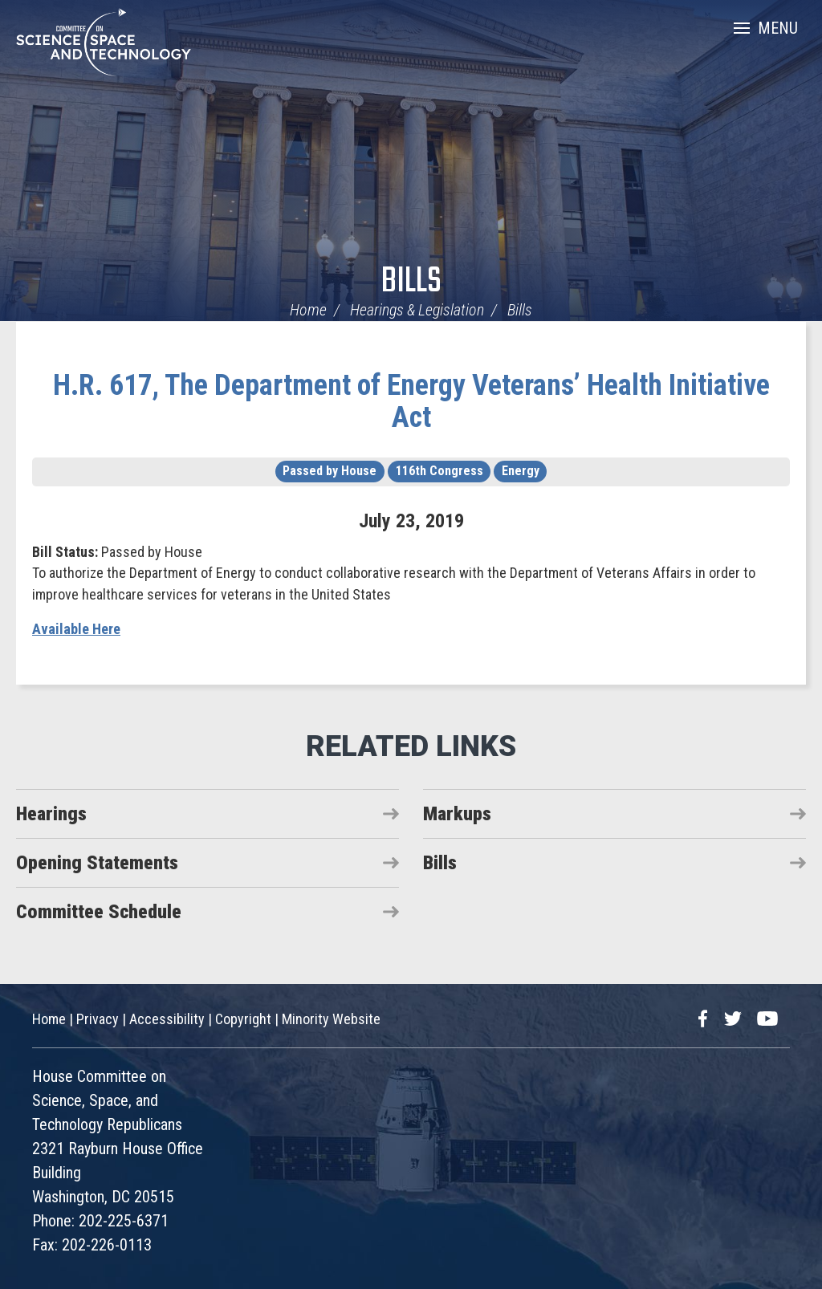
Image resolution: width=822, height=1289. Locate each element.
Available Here (76, 628)
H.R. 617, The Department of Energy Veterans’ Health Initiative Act (411, 401)
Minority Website (331, 1018)
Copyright (243, 1018)
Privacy (97, 1018)
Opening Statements (97, 863)
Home (308, 309)
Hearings (51, 814)
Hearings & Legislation (417, 309)
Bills (411, 282)
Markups (457, 814)
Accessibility (167, 1018)
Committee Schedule (98, 912)
